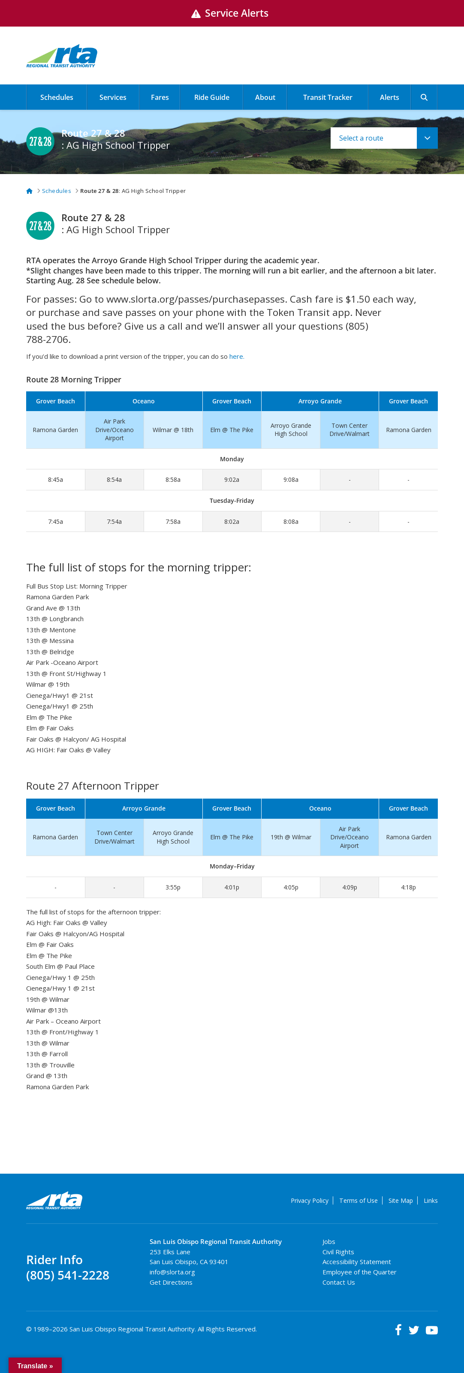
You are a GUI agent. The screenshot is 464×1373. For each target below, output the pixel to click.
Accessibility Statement (356, 1261)
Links (431, 1200)
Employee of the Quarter (359, 1272)
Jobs (328, 1241)
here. (236, 356)
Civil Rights (338, 1251)
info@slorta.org (172, 1272)
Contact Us (338, 1282)
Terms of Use (358, 1200)
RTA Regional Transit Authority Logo (55, 1201)
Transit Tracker (328, 97)
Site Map (401, 1200)
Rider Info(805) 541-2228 (67, 1267)
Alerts (389, 97)
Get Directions (171, 1282)
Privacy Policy (309, 1200)
